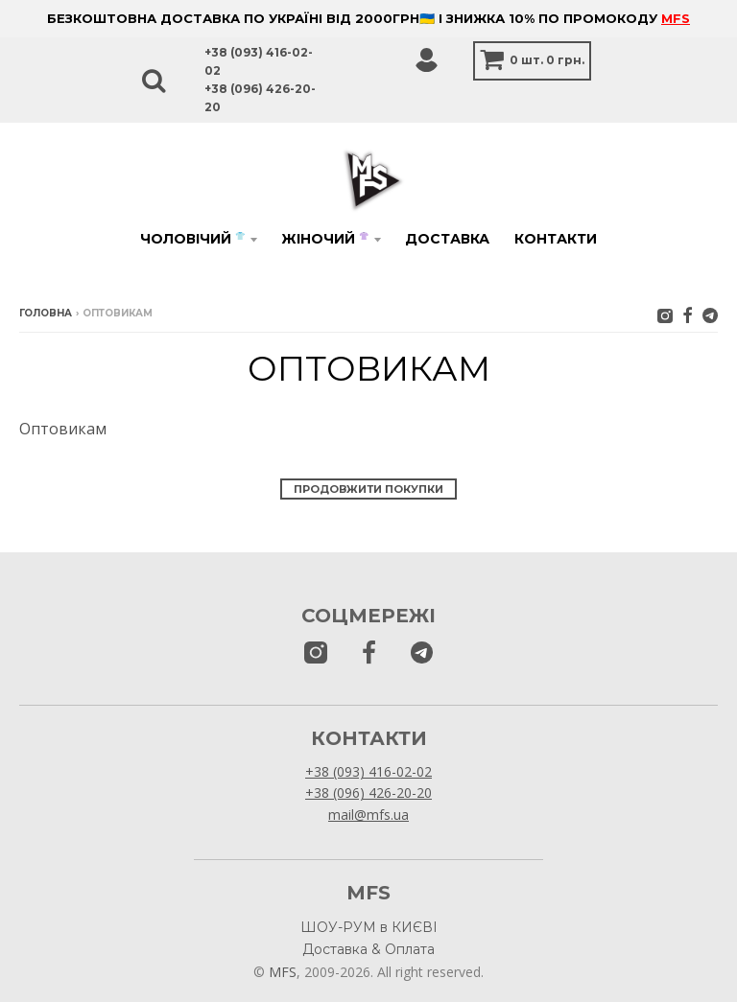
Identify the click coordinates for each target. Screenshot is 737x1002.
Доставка (447, 238)
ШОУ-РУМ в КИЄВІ (369, 927)
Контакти (555, 238)
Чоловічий (192, 238)
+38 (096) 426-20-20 (368, 792)
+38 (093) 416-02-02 (368, 771)
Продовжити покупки (368, 489)
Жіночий (324, 238)
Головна (45, 313)
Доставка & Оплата (368, 949)
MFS (675, 18)
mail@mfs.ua (368, 814)
